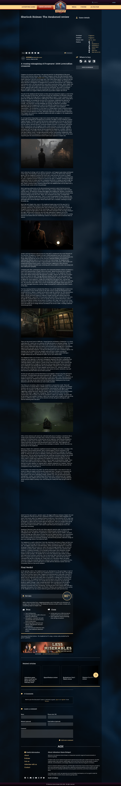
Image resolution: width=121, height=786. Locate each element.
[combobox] (100, 2)
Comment (23, 728)
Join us (26, 761)
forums (47, 701)
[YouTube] (36, 778)
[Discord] (31, 778)
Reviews (29, 57)
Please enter (52, 714)
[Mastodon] (41, 778)
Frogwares (91, 35)
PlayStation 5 (95, 45)
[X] (28, 778)
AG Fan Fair (94, 7)
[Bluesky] (44, 778)
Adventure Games (28, 7)
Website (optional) (26, 721)
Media (74, 7)
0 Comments (68, 53)
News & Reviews (45, 7)
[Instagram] (33, 778)
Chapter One (40, 78)
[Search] (100, 2)
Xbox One (94, 50)
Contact (27, 767)
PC (92, 42)
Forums (83, 7)
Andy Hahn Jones (37, 57)
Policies (27, 758)
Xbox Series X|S (96, 52)
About (26, 755)
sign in (57, 699)
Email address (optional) (54, 721)
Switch (93, 49)
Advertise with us (30, 764)
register (63, 699)
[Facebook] (25, 778)
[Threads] (38, 778)
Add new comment (66, 740)
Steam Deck (95, 47)
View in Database (87, 67)
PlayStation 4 (95, 44)
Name (22, 714)
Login (113, 2)
